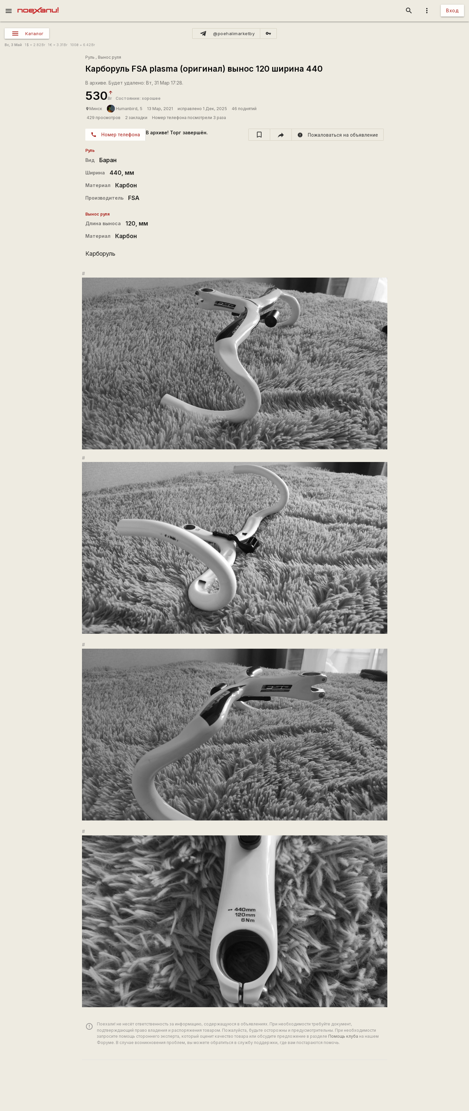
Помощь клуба (343, 1036)
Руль (90, 57)
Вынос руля (109, 57)
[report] (338, 135)
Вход (452, 10)
